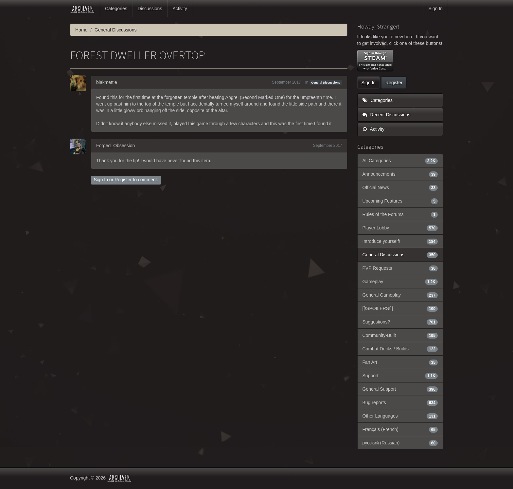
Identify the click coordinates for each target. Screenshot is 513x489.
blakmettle (106, 82)
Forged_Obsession (115, 145)
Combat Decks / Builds (400, 348)
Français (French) (400, 429)
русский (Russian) (400, 443)
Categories (116, 8)
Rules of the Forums (400, 214)
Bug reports (400, 402)
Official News (400, 187)
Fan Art (400, 362)
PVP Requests (400, 268)
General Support (400, 389)
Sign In (435, 8)
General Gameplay (400, 295)
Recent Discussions (387, 114)
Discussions (150, 8)
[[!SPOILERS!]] (400, 308)
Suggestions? (400, 322)
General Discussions (325, 82)
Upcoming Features (400, 201)
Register (123, 179)
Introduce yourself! (400, 241)
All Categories (400, 160)
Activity (179, 8)
